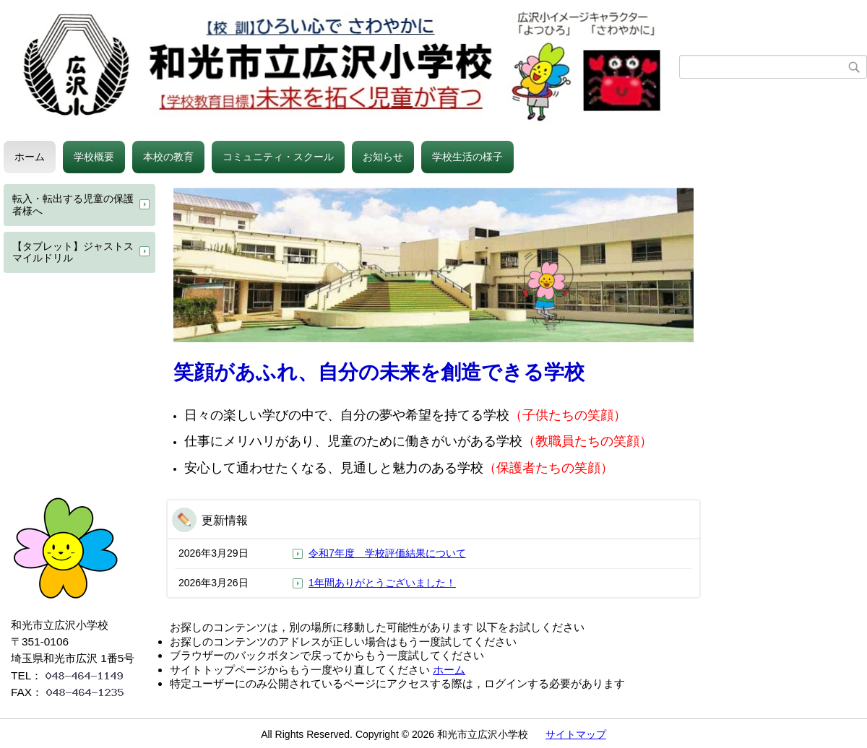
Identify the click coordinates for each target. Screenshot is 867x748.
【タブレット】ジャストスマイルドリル (73, 252)
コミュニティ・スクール (278, 156)
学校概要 (94, 156)
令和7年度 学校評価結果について (387, 553)
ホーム (29, 156)
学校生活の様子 (467, 156)
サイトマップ (575, 734)
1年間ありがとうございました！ (382, 582)
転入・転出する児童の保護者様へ (73, 205)
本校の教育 (168, 156)
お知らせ (383, 156)
